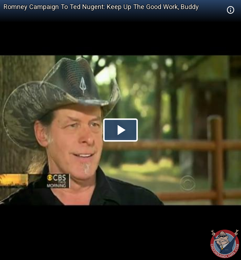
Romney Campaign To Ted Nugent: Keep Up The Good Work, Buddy (101, 6)
